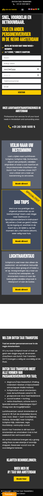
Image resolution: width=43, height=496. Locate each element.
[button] (22, 9)
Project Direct (19, 493)
